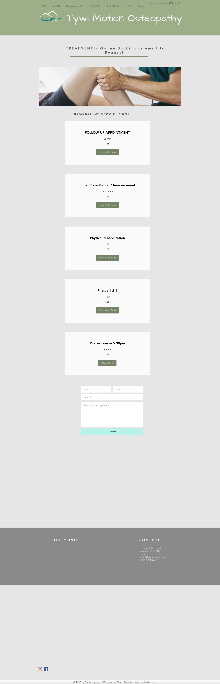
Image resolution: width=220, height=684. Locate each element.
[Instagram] (40, 669)
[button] (107, 152)
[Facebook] (46, 669)
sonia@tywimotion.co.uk (152, 557)
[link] (107, 132)
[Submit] (112, 431)
